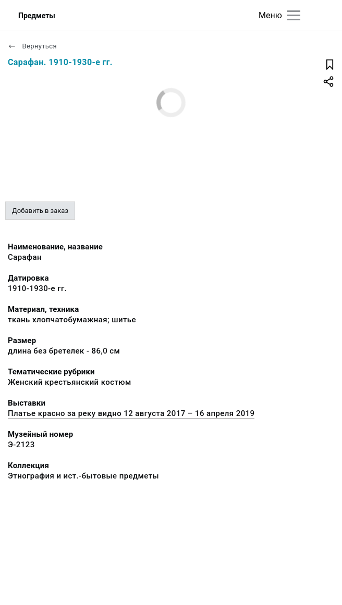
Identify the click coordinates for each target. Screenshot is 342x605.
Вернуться (32, 46)
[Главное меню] (294, 15)
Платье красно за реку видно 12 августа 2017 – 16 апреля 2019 (131, 413)
